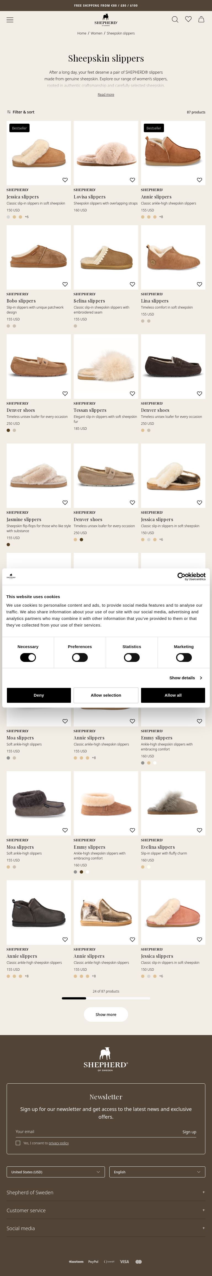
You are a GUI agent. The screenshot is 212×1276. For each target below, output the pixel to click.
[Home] (106, 20)
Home (81, 33)
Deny (39, 695)
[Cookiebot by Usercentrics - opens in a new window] (181, 576)
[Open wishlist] (188, 19)
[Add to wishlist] (65, 180)
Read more (106, 94)
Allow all (173, 695)
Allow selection (106, 695)
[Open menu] (9, 19)
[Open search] (175, 19)
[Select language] (157, 1171)
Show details (182, 677)
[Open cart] (202, 19)
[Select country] (56, 1171)
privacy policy (59, 1143)
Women (96, 33)
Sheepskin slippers (121, 33)
